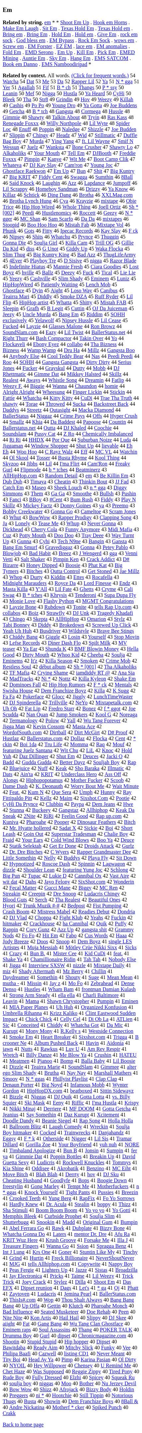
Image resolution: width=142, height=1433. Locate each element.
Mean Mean (120, 977)
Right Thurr (15, 338)
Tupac (34, 876)
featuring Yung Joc (82, 870)
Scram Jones (122, 511)
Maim (66, 798)
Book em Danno (20, 64)
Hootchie (61, 1395)
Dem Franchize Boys (90, 1401)
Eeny (58, 1103)
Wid (82, 135)
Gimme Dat (46, 374)
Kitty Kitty (61, 398)
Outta (50, 428)
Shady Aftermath (37, 971)
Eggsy (9, 1138)
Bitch (130, 822)
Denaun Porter (18, 1085)
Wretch (10, 1055)
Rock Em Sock (94, 40)
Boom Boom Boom (56, 1210)
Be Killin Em (114, 475)
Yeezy (15, 278)
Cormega (91, 111)
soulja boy (20, 1383)
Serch (41, 899)
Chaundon (86, 386)
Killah (126, 99)
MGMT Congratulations (108, 601)
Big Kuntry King (51, 254)
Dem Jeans (103, 804)
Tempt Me (78, 1186)
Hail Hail (69, 1318)
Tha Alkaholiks (120, 667)
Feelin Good (75, 816)
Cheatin (62, 481)
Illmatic (115, 768)
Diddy (44, 625)
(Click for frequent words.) (100, 75)
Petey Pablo (115, 547)
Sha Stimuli (15, 1210)
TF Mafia (19, 673)
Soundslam (14, 434)
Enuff (25, 129)
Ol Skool (18, 458)
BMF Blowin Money (96, 649)
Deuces (90, 756)
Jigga (15, 965)
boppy (103, 1204)
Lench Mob (98, 284)
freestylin (13, 1186)
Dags (65, 1288)
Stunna (16, 810)
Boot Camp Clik (110, 159)
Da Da (88, 219)
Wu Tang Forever (102, 720)
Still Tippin (91, 1395)
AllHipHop (67, 619)
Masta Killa (15, 589)
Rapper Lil (82, 81)
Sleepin (11, 308)
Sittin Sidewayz (117, 1091)
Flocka (100, 738)
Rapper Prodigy (75, 517)
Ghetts (87, 589)
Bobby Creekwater (23, 511)
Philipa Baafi (17, 1353)
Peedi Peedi (120, 356)
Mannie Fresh (67, 266)
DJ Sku (111, 1174)
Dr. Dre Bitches (26, 852)
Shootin (11, 1341)
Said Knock (21, 183)
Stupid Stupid (42, 1341)
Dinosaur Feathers (96, 822)
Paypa (77, 804)
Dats (7, 774)
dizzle (9, 870)
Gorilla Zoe (38, 1144)
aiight (9, 1323)
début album (52, 667)
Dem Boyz (88, 941)
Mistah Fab (77, 225)
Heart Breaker (56, 1037)
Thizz (124, 1204)
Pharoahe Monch (109, 1306)
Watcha (11, 81)
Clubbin (54, 804)
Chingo (17, 619)
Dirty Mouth (36, 655)
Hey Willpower (50, 1365)
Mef (29, 93)
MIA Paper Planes (28, 1007)
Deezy (68, 272)
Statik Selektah (25, 846)
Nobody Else (122, 959)
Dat (30, 81)
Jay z (55, 983)
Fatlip (118, 380)
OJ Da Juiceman (109, 308)
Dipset (103, 1341)
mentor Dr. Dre (90, 1234)
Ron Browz (102, 326)
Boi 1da (28, 744)
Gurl (45, 1335)
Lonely (22, 523)
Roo (7, 362)
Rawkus (49, 1049)
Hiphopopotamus (44, 780)
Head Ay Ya (40, 1359)
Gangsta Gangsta (60, 362)
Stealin (81, 1204)
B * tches (33, 595)
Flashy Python (59, 601)
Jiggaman (13, 446)
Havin (92, 1043)
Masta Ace (83, 726)
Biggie (37, 386)
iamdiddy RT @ (93, 673)
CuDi (86, 398)
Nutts (27, 1049)
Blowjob (12, 553)
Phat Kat (97, 565)
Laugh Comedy (65, 1126)
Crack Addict (100, 559)
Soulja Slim (101, 1216)
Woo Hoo (27, 452)
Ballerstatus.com (45, 738)
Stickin (117, 392)
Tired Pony (120, 1371)
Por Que (61, 440)
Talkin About (66, 117)
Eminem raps (17, 1329)
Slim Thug (14, 254)
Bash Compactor (53, 338)
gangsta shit (94, 929)
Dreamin (94, 380)
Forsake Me (96, 1240)
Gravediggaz (58, 547)
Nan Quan (37, 714)
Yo (114, 338)
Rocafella (102, 577)
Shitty (85, 302)
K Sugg (121, 690)
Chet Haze (14, 1371)
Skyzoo (11, 463)
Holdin (126, 1389)
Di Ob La (98, 1019)
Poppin (46, 129)
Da (60, 81)
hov (91, 1174)
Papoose (92, 422)
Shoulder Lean (39, 870)
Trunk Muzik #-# (41, 905)
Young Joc (101, 165)
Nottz (65, 678)
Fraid (8, 840)
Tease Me (48, 523)
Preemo (120, 505)
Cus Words (96, 935)
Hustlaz (11, 738)
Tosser (43, 458)
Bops (83, 1180)
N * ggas (35, 1079)
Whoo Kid (68, 655)
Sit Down (126, 858)
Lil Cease (111, 320)
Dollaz (78, 738)
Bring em (13, 34)
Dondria (126, 911)
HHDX (36, 440)
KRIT (47, 774)
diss (30, 248)
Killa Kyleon (92, 678)
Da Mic (115, 1025)
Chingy (40, 135)
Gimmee (110, 1067)
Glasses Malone (66, 326)
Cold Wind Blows (70, 840)
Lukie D (58, 876)
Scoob (117, 780)
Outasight (60, 410)
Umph (85, 792)
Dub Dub (12, 481)
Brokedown (71, 625)
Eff (84, 452)
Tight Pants (78, 1192)
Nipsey (16, 237)
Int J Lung (14, 1252)
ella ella (66, 995)
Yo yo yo (94, 1210)
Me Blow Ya (73, 1055)
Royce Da (65, 583)
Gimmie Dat (29, 1156)
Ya (105, 81)
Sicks (131, 947)
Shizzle (95, 129)
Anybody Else (24, 356)
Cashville (40, 278)
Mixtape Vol (110, 225)
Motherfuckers (112, 1186)
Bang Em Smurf (20, 547)
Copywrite (89, 1264)
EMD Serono (39, 52)
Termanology (23, 720)
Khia (37, 422)
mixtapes (112, 219)
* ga (101, 1288)
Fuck (88, 272)
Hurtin (37, 1258)
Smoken (89, 661)
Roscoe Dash (56, 864)
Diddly (44, 296)
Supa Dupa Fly (120, 595)
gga (113, 553)
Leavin (10, 1001)
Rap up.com (108, 816)
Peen (123, 1312)
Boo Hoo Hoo (42, 225)
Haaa (121, 935)
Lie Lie (128, 272)
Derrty (72, 1174)
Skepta (40, 619)
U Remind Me (115, 1365)
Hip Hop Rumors (67, 684)
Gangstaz (68, 810)
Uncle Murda (37, 314)
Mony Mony (39, 1031)
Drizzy (93, 189)
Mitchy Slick (79, 1347)
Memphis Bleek (20, 1216)
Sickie (90, 828)
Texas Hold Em (77, 28)
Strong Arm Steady (29, 995)
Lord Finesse (97, 583)
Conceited (28, 1025)
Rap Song (89, 1120)
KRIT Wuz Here (20, 1240)
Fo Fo (28, 935)
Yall (71, 720)
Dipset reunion (36, 1288)
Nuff (43, 768)
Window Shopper (49, 446)
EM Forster (40, 46)
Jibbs (32, 463)
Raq (100, 744)
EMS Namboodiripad (64, 64)
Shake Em (125, 678)
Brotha (86, 195)
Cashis (16, 105)
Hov (85, 99)
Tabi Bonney (16, 625)
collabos (11, 613)
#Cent (56, 499)
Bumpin (129, 1222)
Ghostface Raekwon (24, 171)
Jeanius (10, 1114)
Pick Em (106, 52)
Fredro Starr (61, 708)
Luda (125, 440)
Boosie (73, 565)
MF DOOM (81, 1108)
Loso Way (81, 290)
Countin (117, 422)
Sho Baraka (87, 768)
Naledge (70, 129)
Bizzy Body (98, 1389)
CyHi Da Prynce (20, 804)
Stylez (60, 1282)
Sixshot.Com (94, 798)
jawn (8, 1049)
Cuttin (77, 308)
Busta (30, 1401)
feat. (118, 953)
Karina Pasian (95, 1359)
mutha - (11, 983)
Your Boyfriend (74, 1144)
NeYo (81, 702)
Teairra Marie (45, 1067)
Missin (34, 983)
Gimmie (11, 117)
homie (111, 386)
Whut (15, 517)
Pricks (56, 1276)
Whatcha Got (85, 1025)
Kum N (36, 792)
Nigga (48, 93)
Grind (15, 1258)
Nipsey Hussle (77, 320)
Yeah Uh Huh (17, 631)
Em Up (64, 52)
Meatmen (19, 1061)
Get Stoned (100, 571)
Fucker (30, 368)
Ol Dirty (127, 1359)
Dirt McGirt (87, 732)
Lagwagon (113, 864)
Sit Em (50, 28)
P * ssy (109, 87)
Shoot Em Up (74, 22)
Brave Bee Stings (115, 631)
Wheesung (53, 392)
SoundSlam (80, 1067)
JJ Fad (121, 481)
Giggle (53, 637)
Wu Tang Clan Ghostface (96, 1323)
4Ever (15, 260)
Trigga (120, 1037)
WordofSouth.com (22, 732)
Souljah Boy (106, 762)
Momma (79, 744)
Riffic (78, 1103)
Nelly (50, 858)
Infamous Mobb (88, 1085)
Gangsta (64, 111)
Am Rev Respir (103, 1049)
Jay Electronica (25, 1276)
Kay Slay (111, 231)
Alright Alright (19, 392)
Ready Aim (45, 1347)
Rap (132, 762)
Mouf (119, 744)
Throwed (55, 404)
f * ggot (112, 708)
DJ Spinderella (25, 702)
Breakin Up (101, 1156)
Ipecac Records (76, 231)
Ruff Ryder (107, 296)
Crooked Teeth (25, 1198)
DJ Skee (117, 1318)
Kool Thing (107, 458)
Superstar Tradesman (73, 834)
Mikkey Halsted (84, 374)
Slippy (94, 1318)
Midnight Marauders (25, 583)
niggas (46, 1383)
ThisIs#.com (22, 1300)
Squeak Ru (123, 1377)
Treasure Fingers (20, 1246)
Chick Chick (38, 1019)
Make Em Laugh (21, 28)
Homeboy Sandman (57, 189)
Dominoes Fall (25, 684)
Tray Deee (92, 535)
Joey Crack (34, 1282)
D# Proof (117, 732)
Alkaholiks (14, 153)
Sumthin (104, 177)
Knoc (107, 750)
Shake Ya (13, 959)
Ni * (46, 678)
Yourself (97, 637)
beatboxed (81, 1091)
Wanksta (55, 147)
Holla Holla (120, 1120)
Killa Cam (76, 243)
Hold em (84, 34)
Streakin (11, 893)
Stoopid (11, 225)
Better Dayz (72, 762)
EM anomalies (111, 46)
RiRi (49, 816)
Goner (65, 1252)
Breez (65, 553)
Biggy (84, 888)
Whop (15, 577)
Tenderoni (85, 595)
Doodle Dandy (18, 1120)
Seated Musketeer (59, 1312)
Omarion (96, 619)
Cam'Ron (97, 463)
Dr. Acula (56, 1204)
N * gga (124, 81)
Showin (52, 1401)
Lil (49, 463)
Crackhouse (42, 923)
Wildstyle (79, 631)
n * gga (97, 487)
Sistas (101, 1270)
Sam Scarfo (60, 219)
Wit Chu (69, 750)
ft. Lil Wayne (96, 141)
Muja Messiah (42, 947)
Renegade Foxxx (21, 123)
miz (7, 971)
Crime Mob (118, 661)
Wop (49, 1300)
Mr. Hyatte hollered (30, 828)
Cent (120, 738)
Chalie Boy (116, 834)
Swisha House (18, 690)
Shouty (72, 977)
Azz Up (65, 929)
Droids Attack (99, 846)
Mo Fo (75, 983)
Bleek (9, 99)
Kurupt (10, 1031)
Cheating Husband (22, 1180)
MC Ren (108, 888)
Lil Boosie (124, 1061)
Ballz (47, 272)
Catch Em (13, 487)
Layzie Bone (22, 607)
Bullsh (107, 493)
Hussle (116, 111)
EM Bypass (61, 40)
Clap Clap (106, 1079)
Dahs (30, 882)
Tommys (121, 1162)
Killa (99, 690)
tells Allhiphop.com (49, 1264)
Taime (77, 1276)
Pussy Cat (45, 434)
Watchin (128, 452)
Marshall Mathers (112, 1073)
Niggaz (44, 416)
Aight (57, 290)
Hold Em (61, 34)
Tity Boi (11, 1359)
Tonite (79, 607)
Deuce (127, 840)
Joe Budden (123, 129)
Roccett (87, 213)
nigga (96, 260)
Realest (10, 380)
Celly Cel (70, 1019)
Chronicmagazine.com (102, 1335)
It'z (34, 661)
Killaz (9, 195)
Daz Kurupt (76, 1114)
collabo (74, 344)
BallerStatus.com (117, 1294)
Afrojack (68, 1389)
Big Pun (11, 876)
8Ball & (129, 1401)
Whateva (12, 165)
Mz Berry (73, 971)
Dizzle (16, 1067)
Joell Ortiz (109, 207)
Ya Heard (95, 93)
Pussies (105, 1192)
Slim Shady (70, 278)
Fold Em (12, 52)
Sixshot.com (92, 1037)
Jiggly (78, 696)
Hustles (32, 989)
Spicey (96, 1377)
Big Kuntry (122, 171)
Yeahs (96, 917)
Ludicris (46, 1162)
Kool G (103, 714)
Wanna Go (57, 1246)
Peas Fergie (21, 1270)
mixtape (109, 201)
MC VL (103, 452)
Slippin (17, 135)
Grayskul (55, 368)
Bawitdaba (14, 1347)
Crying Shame (53, 673)
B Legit (55, 308)
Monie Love (22, 601)
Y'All (41, 589)
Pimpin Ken (66, 559)
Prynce (85, 237)
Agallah (26, 87)
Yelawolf (44, 320)
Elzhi (75, 1377)
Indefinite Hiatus (27, 266)
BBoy (35, 499)
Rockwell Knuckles (83, 1162)
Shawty (36, 117)
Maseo (39, 487)
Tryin (93, 117)
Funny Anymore (82, 529)
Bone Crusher (86, 147)
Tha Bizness (103, 344)
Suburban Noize (94, 440)
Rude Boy (13, 1377)
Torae (32, 404)
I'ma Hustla (104, 1103)
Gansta (119, 541)
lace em (84, 46)
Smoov (10, 1079)
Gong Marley (45, 1186)
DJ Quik (63, 1097)
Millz (93, 350)
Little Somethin (19, 858)
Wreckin (99, 1126)
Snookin (45, 1222)
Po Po (38, 105)
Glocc (58, 696)
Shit (98, 171)
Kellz (46, 798)
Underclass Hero (79, 774)
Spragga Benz (111, 1246)
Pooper (61, 822)
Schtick (32, 195)
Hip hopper (76, 1341)
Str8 (43, 99)
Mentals (123, 684)
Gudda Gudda (37, 762)
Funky (108, 1347)
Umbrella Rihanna (22, 1013)
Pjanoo (44, 1061)
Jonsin (92, 1150)
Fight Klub (70, 917)
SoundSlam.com (20, 332)
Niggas (38, 1097)
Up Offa (31, 1306)
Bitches (35, 571)
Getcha (16, 111)
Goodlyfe (60, 1180)
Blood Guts (15, 899)
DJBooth (101, 153)
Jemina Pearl (77, 1294)
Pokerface (33, 696)
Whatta (63, 302)
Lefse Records (24, 643)
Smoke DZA (73, 296)
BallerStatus (16, 416)
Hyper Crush (123, 416)
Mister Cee (65, 953)
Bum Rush (81, 499)
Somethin (47, 977)
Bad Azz (86, 254)
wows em (124, 40)
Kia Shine (13, 1168)
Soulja (118, 655)
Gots (29, 231)
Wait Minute (125, 786)
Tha (27, 99)
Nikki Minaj (22, 1108)
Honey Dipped (42, 565)
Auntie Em (33, 58)
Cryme (108, 589)
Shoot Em (104, 1282)
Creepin (36, 893)
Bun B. (37, 953)
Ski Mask (35, 1103)
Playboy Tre (43, 260)
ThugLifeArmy (119, 254)
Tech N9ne (69, 541)
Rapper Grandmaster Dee (104, 852)
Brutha (51, 1073)
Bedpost (76, 905)
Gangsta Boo (121, 350)
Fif (46, 87)
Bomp (66, 1061)
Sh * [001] (84, 667)
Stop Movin (126, 637)
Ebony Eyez (46, 344)
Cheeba (95, 655)
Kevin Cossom (49, 726)
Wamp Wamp (41, 350)
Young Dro (63, 105)
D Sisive (73, 260)
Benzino (95, 1168)
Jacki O (114, 756)
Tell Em (76, 153)
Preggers (18, 1395)
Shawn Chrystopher (68, 1001)
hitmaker (12, 923)
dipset (64, 1335)
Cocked (48, 1132)
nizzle (79, 965)
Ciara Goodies (105, 266)
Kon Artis (40, 1318)
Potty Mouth (32, 535)
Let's (84, 1288)
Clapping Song (116, 517)
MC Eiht (121, 1168)
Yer (6, 87)
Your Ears (32, 840)
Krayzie (84, 201)
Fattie (9, 398)
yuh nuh (108, 1144)
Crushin (102, 1055)
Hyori (9, 905)
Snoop (63, 941)
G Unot (51, 248)
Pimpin (32, 159)
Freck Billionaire (70, 1258)
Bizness (11, 350)
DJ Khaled (75, 428)
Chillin (98, 971)
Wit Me (78, 159)
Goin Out (33, 834)
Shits (37, 237)
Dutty (79, 368)
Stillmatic (105, 135)
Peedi (28, 213)
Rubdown (54, 607)
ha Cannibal (75, 923)
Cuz (7, 535)
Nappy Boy (120, 1264)
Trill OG (104, 243)
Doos (42, 941)
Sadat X (67, 828)
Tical (106, 272)
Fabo (71, 935)
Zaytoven (19, 1294)
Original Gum (97, 1222)
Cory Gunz (38, 929)
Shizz (46, 1389)
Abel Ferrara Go (26, 1228)
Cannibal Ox (87, 876)
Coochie (103, 428)
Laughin (51, 183)
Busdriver (50, 631)
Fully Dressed (47, 1377)
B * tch (40, 111)
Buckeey (41, 810)
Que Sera (61, 792)
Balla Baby (93, 1061)
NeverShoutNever (115, 1258)
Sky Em (57, 58)
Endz (124, 583)
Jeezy (9, 314)
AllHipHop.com (20, 475)
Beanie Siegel (56, 1120)
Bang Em (68, 314)
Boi (109, 828)
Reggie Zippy (86, 1371)
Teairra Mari (16, 296)
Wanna (59, 386)
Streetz (34, 410)
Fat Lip (33, 708)
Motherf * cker (68, 1407)
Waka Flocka (109, 248)
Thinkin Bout (93, 481)
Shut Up (85, 446)
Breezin (129, 1192)
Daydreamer (16, 977)
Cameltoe (91, 511)
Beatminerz (88, 469)
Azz (72, 183)
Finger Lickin (87, 392)
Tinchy (130, 1252)
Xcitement (108, 1114)
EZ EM (64, 46)
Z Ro (69, 434)
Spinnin (86, 864)
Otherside (53, 1138)
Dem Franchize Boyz (63, 690)
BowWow (39, 517)
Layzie (33, 326)
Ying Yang (63, 141)
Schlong (119, 870)
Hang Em (80, 58)
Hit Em (50, 935)
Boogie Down (112, 1180)
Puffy (120, 923)
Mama (32, 1001)
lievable (110, 446)
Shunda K (56, 649)
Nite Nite (12, 1318)
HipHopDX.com (44, 1091)
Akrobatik (67, 1168)
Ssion (83, 1246)
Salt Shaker (33, 559)
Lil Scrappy (15, 189)
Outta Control (65, 571)
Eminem (100, 278)
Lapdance (94, 183)
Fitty (47, 231)
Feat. (14, 792)
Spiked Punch (106, 1407)
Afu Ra (122, 1234)
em (47, 22)
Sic (6, 1025)
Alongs (10, 780)
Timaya (38, 481)
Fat (26, 1323)
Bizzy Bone (112, 1228)
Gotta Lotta (92, 1097)
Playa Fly (98, 858)
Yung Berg (60, 1198)
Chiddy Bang (23, 637)
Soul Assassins (55, 1329)
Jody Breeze (16, 941)
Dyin (37, 290)
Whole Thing (77, 207)
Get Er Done (62, 846)
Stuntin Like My (97, 1252)
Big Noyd (52, 1085)
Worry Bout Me (87, 786)
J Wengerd (90, 553)
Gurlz (128, 846)
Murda (36, 141)
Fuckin (118, 917)
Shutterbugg (16, 1222)
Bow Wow (20, 1389)
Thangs (86, 87)
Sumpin (114, 1150)
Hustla (70, 93)
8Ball (127, 177)
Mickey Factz (37, 505)
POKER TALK (116, 1329)
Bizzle (16, 1097)
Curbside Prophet (63, 1216)
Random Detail (61, 475)
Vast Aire (119, 876)
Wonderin (123, 882)
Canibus (108, 290)
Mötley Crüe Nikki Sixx (91, 947)
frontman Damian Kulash (108, 989)
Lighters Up (55, 1270)
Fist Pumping (107, 905)
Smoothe (82, 493)
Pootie (122, 798)
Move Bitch (15, 1174)
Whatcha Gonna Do (24, 1234)
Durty (36, 577)
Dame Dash (15, 786)
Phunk (9, 231)
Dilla (80, 1282)
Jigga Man (14, 726)
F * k (29, 1138)
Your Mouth (47, 153)
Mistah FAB (113, 302)
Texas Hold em (114, 28)
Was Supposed (48, 1371)
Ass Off (112, 774)
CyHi (119, 93)
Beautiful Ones (104, 899)
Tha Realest (67, 899)
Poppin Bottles (66, 1156)
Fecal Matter (22, 888)
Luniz (123, 278)
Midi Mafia (120, 529)
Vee (127, 1347)
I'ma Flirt (69, 463)
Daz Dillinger (34, 756)
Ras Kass (117, 117)
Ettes (78, 577)
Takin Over (91, 338)
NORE (132, 1144)
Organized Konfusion (104, 1007)
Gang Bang (50, 1323)
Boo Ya (105, 840)
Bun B (70, 1150)
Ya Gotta (92, 105)
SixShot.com (91, 882)
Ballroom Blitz (25, 1126)
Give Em (106, 34)
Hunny (107, 792)
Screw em (13, 46)
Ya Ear (30, 649)
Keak (61, 768)
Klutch (76, 1306)
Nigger (78, 1138)
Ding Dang (59, 195)
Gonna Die (14, 243)
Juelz (32, 147)
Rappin (10, 929)
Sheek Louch (68, 487)
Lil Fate (63, 589)
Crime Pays (72, 416)
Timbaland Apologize (32, 1150)
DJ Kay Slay (43, 165)
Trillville (58, 702)
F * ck (100, 684)
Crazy (15, 953)
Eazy (51, 332)
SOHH (27, 362)
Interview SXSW (47, 965)
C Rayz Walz (59, 452)
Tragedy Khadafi (115, 613)
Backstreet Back (111, 404)
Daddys (11, 410)
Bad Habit (40, 553)
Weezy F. (12, 386)
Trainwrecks (77, 1132)
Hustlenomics (56, 213)
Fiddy (107, 499)
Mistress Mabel (53, 911)
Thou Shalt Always (82, 1300)
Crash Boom (16, 911)
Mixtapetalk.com (113, 702)
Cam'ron (73, 165)
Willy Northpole (64, 123)
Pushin (129, 493)
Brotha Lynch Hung (30, 201)
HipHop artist (34, 302)
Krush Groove (61, 1240)
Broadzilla (126, 1270)
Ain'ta (26, 774)
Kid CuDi (94, 953)
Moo (66, 1383)
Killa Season (58, 661)
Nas (95, 356)
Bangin (96, 541)
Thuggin (110, 237)
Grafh (33, 308)
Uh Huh (64, 1007)
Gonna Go (61, 511)
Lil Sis (101, 1138)
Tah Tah (91, 959)
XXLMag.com (117, 195)
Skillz (115, 374)
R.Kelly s (70, 1031)
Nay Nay (76, 1073)
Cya (64, 201)
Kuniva (10, 822)
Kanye (55, 159)
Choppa (43, 917)
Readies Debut (94, 911)
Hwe (128, 804)
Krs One (42, 1252)
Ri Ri (15, 440)
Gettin (54, 1306)
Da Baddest (63, 422)
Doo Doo (63, 535)
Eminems (13, 661)
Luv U (72, 1049)
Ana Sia (126, 673)
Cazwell (47, 1353)
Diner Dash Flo (64, 643)
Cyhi (44, 541)
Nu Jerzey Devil (119, 1383)
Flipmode (30, 469)
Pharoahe (36, 822)
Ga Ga (58, 493)
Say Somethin (41, 1114)
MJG (14, 1264)
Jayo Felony (57, 882)
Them (37, 493)
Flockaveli (14, 344)
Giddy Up (76, 248)
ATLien (124, 1019)
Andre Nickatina (26, 1407)
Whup (73, 523)
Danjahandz (111, 1132)
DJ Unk (81, 613)
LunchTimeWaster (113, 696)
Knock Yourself (41, 1192)
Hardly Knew (23, 1204)
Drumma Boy (17, 1335)
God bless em (30, 40)
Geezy (110, 213)
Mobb (99, 368)
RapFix (87, 1198)
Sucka (79, 404)
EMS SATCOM (111, 58)
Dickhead (13, 529)
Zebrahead (101, 983)
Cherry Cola (44, 529)
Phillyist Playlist (70, 1079)
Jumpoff (122, 183)
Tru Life (53, 744)
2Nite (30, 816)
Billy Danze (39, 1055)
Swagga (79, 177)
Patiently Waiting (59, 284)
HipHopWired (18, 284)
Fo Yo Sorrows (119, 1198)
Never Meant (111, 1353)
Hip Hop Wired (38, 207)
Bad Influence (18, 1312)
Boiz (33, 613)
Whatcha (32, 398)
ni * (40, 1395)
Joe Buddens (123, 105)
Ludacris (46, 1294)
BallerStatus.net (108, 332)
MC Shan (30, 219)
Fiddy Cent (51, 177)
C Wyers (60, 852)
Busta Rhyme (72, 458)
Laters (59, 1234)
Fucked (10, 326)
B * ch (64, 87)
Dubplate (82, 1228)
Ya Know (118, 189)
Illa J (122, 1240)
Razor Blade (123, 260)
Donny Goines (75, 505)
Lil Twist (73, 332)
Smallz (16, 422)
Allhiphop (97, 810)
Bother (86, 1383)
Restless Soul (17, 667)
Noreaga (128, 714)
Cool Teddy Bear (65, 356)
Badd (8, 762)
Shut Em (65, 756)
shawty (10, 404)
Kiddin (58, 577)
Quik (101, 923)
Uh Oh (10, 708)
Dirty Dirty (98, 362)
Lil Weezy (103, 1276)
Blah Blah (46, 1174)
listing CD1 (76, 1353)
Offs (97, 416)
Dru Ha (72, 350)
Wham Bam (61, 989)
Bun (81, 171)
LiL (90, 750)
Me (45, 81)
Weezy (105, 99)
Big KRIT (20, 177)
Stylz (119, 619)
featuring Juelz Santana (27, 750)
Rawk (58, 1228)
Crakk (9, 1413)
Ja (5, 523)
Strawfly (56, 613)
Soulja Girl (46, 243)
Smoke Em (21, 1037)
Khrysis (58, 595)
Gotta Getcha (116, 1108)
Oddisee (40, 1168)
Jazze (81, 1270)
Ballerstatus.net (19, 428)
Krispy (131, 1103)
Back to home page (23, 1424)
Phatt (132, 1288)
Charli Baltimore (101, 995)
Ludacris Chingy (102, 893)
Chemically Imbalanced (107, 434)
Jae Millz (129, 571)
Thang (85, 1329)
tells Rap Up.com (113, 607)
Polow (52, 720)
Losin (74, 637)
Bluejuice (19, 768)
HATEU (127, 1055)
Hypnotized (21, 864)
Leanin (10, 93)
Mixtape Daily (108, 965)
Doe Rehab (98, 1312)
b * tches (58, 469)
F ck (133, 231)
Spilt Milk (99, 643)
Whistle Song (62, 380)
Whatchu (60, 237)
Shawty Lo (121, 147)
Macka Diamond (96, 410)
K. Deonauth (49, 786)
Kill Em (84, 52)
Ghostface (13, 290)
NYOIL (17, 1365)
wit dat (10, 882)
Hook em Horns (110, 22)
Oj (116, 1288)
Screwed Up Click (111, 625)
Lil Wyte (98, 123)
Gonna (87, 547)
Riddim (94, 314)
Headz (63, 135)
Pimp (67, 1359)
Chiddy (55, 1025)
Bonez (89, 708)
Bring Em (37, 34)
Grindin (64, 99)
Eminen (130, 1001)
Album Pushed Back (56, 1043)
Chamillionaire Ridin (53, 959)
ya (101, 505)
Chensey (83, 1365)
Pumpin (105, 1001)
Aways (33, 380)
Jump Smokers (71, 714)
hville (28, 272)
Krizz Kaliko (63, 1013)
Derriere (52, 1108)
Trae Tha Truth (116, 398)
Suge (93, 977)
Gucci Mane (57, 888)
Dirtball (58, 732)
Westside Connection (110, 1031)
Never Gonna (101, 523)
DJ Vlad (18, 917)
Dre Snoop (64, 893)
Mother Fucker (86, 780)
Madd (69, 1222)
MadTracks (21, 678)
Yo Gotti (121, 1210)
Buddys (72, 858)
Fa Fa (9, 696)
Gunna (24, 541)
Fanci (15, 499)
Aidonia (115, 1043)
